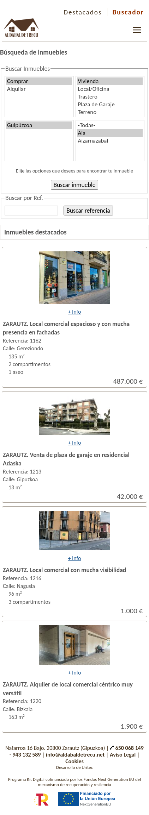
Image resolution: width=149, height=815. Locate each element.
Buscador (128, 12)
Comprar (39, 81)
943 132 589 (26, 754)
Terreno (110, 112)
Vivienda (110, 81)
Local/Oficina (110, 89)
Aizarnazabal (110, 141)
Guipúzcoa (39, 125)
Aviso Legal (123, 754)
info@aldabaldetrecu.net (75, 754)
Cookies (74, 761)
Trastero (110, 97)
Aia (110, 133)
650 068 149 (127, 748)
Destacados (83, 12)
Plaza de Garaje (110, 104)
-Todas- (110, 125)
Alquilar (39, 89)
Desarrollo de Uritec (74, 767)
